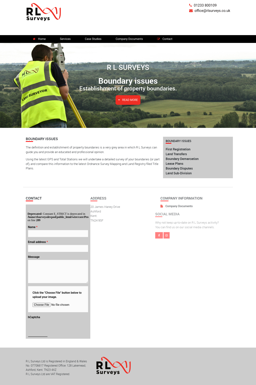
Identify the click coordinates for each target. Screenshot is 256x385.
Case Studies (93, 39)
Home (39, 39)
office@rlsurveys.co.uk (209, 11)
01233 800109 (203, 5)
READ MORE (128, 100)
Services (65, 39)
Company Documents (129, 39)
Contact (164, 39)
